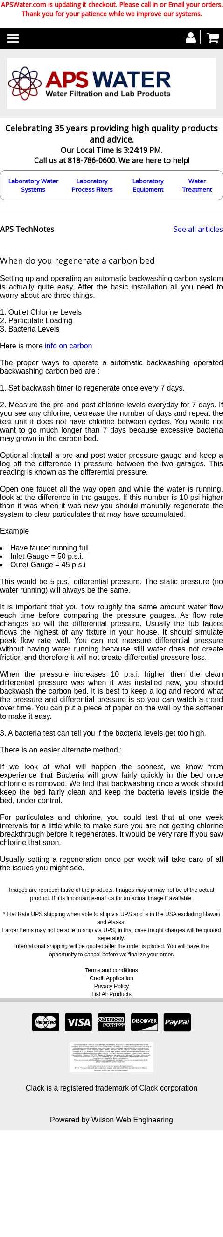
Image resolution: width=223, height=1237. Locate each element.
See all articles (198, 229)
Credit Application (111, 978)
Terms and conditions (111, 970)
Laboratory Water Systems (33, 185)
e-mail (99, 898)
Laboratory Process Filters (92, 185)
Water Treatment (197, 185)
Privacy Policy (111, 986)
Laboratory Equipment (148, 185)
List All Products (111, 994)
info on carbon (68, 346)
